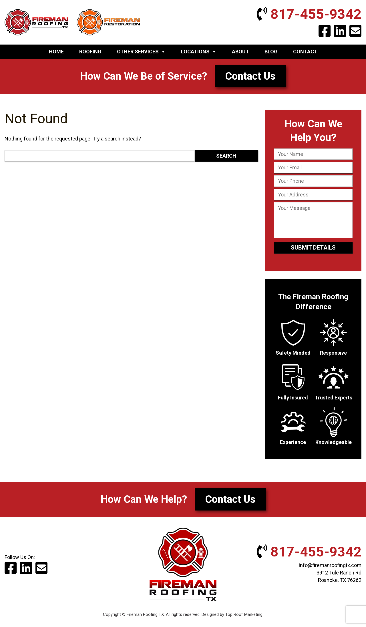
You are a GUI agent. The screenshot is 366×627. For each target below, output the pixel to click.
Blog (271, 52)
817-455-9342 (309, 14)
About (240, 52)
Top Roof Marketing (243, 614)
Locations (198, 52)
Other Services (141, 52)
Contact (305, 52)
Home (56, 52)
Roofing (90, 52)
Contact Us (250, 76)
